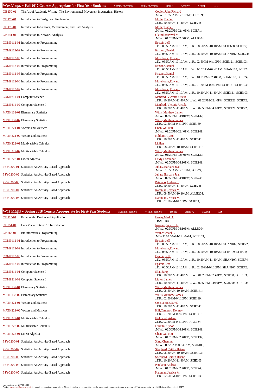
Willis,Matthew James (169, 112)
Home (169, 5)
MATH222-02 (11, 151)
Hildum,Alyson (165, 135)
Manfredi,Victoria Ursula (171, 97)
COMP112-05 (11, 73)
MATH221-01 (11, 128)
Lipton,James (164, 279)
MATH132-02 (11, 120)
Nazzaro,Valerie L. (166, 225)
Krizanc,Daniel (165, 50)
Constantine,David (167, 302)
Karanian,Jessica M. (167, 190)
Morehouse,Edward (167, 58)
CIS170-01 (9, 19)
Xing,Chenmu (164, 341)
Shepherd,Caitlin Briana (170, 349)
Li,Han (160, 143)
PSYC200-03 (11, 182)
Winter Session (149, 5)
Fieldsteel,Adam (165, 318)
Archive (185, 5)
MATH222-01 (11, 143)
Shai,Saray (162, 271)
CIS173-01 (9, 27)
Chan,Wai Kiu (164, 128)
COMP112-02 (11, 50)
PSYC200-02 (11, 174)
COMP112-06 (11, 81)
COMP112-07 (11, 89)
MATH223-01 (11, 159)
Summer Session (123, 5)
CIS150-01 (9, 11)
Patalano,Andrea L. (167, 182)
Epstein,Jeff (163, 42)
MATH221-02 (11, 135)
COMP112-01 (11, 42)
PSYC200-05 (11, 197)
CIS (216, 5)
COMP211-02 (11, 104)
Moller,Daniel (164, 19)
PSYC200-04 (11, 190)
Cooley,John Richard (168, 11)
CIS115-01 (9, 217)
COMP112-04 (11, 65)
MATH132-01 (11, 112)
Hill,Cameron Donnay (169, 310)
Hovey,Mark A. (164, 217)
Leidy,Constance (166, 159)
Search (202, 5)
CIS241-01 (9, 34)
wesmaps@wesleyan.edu (21, 387)
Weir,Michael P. (165, 232)
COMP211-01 (11, 97)
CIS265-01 (9, 232)
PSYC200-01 (11, 166)
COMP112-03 (11, 58)
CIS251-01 (9, 225)
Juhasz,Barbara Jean (167, 166)
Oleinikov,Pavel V (166, 34)
